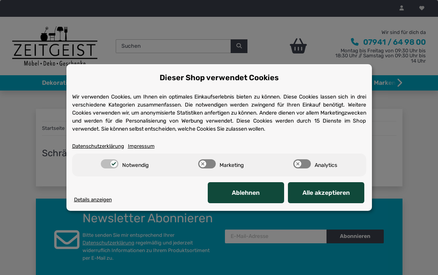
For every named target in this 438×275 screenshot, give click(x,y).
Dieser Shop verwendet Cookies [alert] (219, 77)
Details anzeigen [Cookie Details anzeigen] (93, 199)
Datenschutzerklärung (98, 146)
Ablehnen (246, 192)
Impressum (141, 146)
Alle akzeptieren (326, 192)
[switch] (109, 163)
